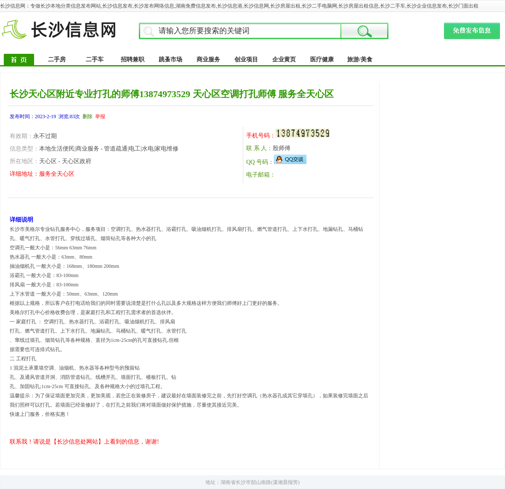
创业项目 (246, 59)
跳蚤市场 (170, 59)
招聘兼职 (132, 59)
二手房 (57, 59)
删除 (87, 116)
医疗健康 (322, 59)
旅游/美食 (359, 59)
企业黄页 (284, 59)
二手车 (95, 59)
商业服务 (208, 59)
